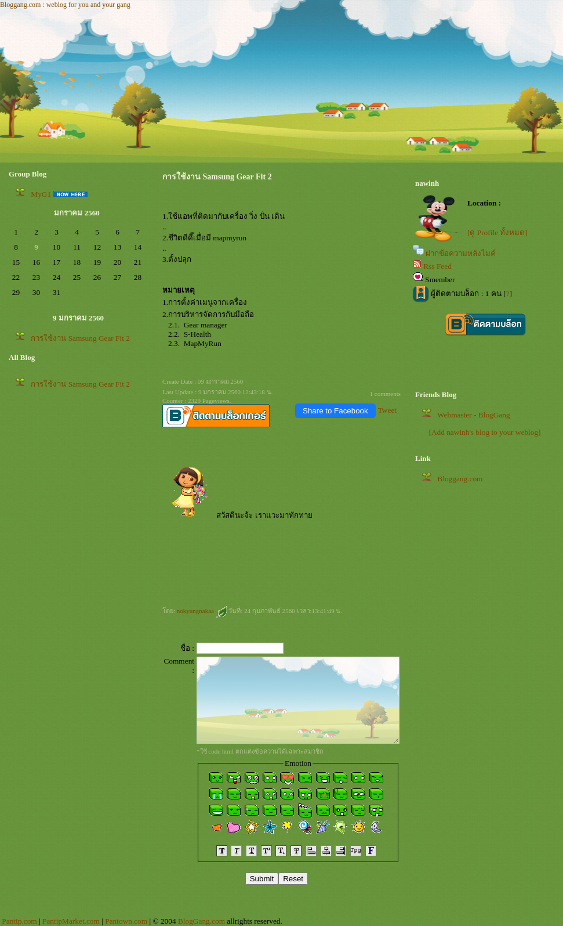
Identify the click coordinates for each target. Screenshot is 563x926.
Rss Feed (437, 266)
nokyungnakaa (202, 610)
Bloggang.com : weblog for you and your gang (65, 5)
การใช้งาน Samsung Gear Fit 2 (80, 338)
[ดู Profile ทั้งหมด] (497, 232)
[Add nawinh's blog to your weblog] (484, 432)
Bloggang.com (459, 478)
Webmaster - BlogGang (473, 414)
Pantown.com (126, 921)
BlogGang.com (201, 921)
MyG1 (41, 194)
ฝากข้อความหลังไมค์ (461, 253)
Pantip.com (19, 921)
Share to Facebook (335, 410)
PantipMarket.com (71, 921)
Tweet (387, 410)
